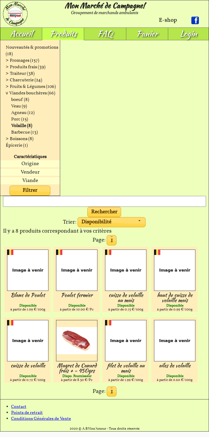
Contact (18, 407)
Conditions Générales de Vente (41, 419)
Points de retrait (27, 413)
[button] (104, 212)
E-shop (168, 20)
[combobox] (112, 222)
